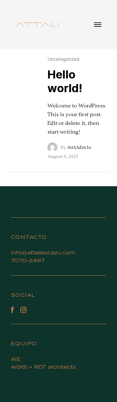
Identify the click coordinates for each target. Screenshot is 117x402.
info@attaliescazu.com (43, 252)
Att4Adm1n (79, 147)
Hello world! (64, 81)
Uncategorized (63, 59)
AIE (16, 359)
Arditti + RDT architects (43, 367)
